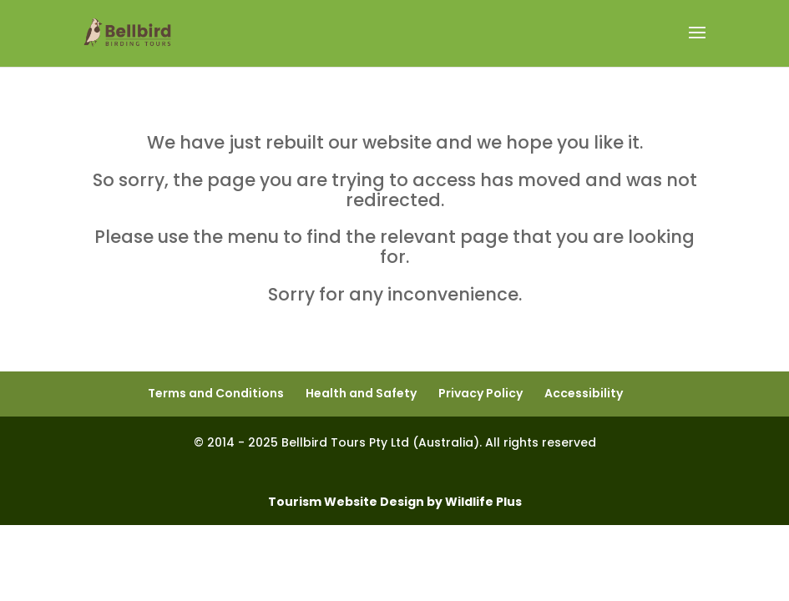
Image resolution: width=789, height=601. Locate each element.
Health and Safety (361, 393)
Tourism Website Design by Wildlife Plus (395, 501)
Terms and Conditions (216, 393)
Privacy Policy (480, 393)
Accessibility (583, 393)
